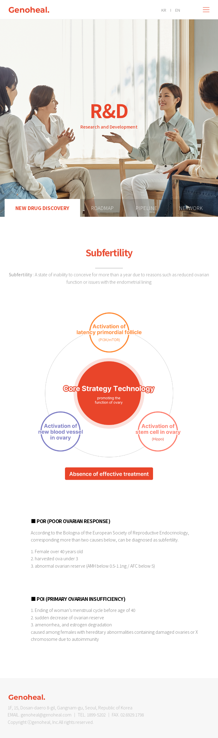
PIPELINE (146, 208)
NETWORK (191, 208)
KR (163, 10)
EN (177, 10)
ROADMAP (102, 208)
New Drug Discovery (42, 208)
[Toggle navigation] (206, 9)
